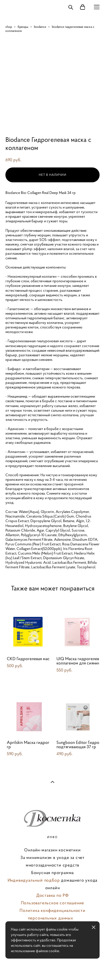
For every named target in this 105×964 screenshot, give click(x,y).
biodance (40, 27)
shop (8, 27)
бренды (23, 27)
